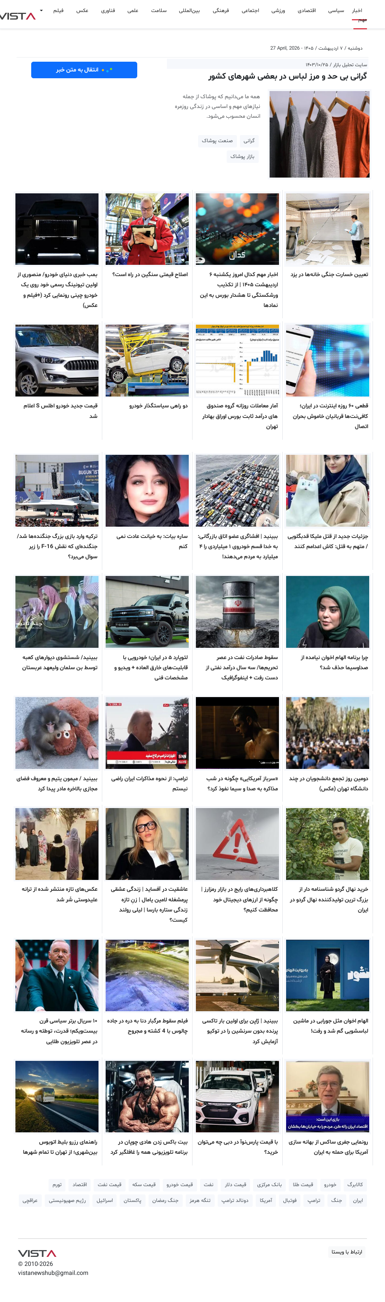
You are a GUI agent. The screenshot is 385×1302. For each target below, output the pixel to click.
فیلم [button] (58, 10)
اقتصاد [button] (80, 1184)
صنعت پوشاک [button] (217, 140)
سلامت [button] (159, 10)
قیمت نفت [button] (109, 1184)
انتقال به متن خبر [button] (84, 70)
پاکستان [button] (132, 1200)
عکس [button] (82, 10)
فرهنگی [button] (221, 10)
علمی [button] (132, 10)
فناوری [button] (108, 10)
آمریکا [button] (266, 1200)
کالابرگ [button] (355, 1184)
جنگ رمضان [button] (165, 1200)
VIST (37, 1251)
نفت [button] (209, 1184)
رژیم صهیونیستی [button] (67, 1200)
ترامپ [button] (314, 1200)
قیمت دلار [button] (235, 1184)
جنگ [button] (336, 1200)
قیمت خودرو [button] (180, 1184)
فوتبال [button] (290, 1200)
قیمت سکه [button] (144, 1184)
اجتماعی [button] (250, 10)
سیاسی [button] (336, 10)
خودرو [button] (330, 1184)
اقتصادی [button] (307, 10)
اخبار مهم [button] (359, 15)
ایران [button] (358, 1200)
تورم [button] (57, 1184)
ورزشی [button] (278, 10)
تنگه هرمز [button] (200, 1200)
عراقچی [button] (30, 1200)
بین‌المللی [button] (189, 10)
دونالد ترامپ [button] (235, 1200)
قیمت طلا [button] (303, 1184)
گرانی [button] (249, 140)
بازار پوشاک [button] (242, 156)
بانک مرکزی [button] (269, 1184)
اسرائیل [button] (105, 1200)
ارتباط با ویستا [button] (347, 1252)
